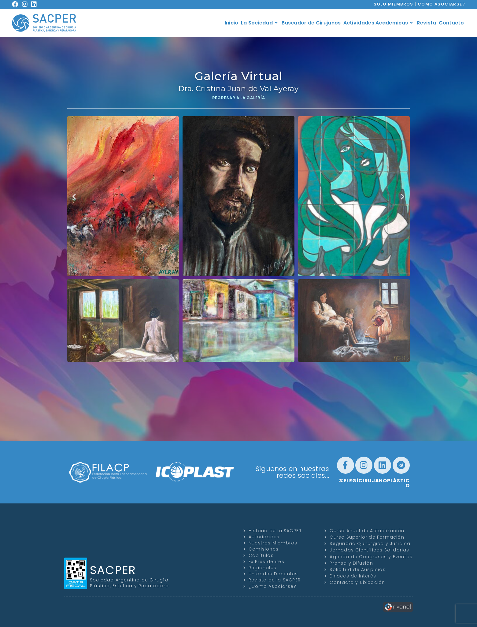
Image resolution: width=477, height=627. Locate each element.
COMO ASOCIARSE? (441, 4)
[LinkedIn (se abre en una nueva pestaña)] (36, 4)
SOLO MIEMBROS (393, 4)
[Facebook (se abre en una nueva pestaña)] (17, 4)
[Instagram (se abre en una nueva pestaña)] (26, 4)
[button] (74, 196)
